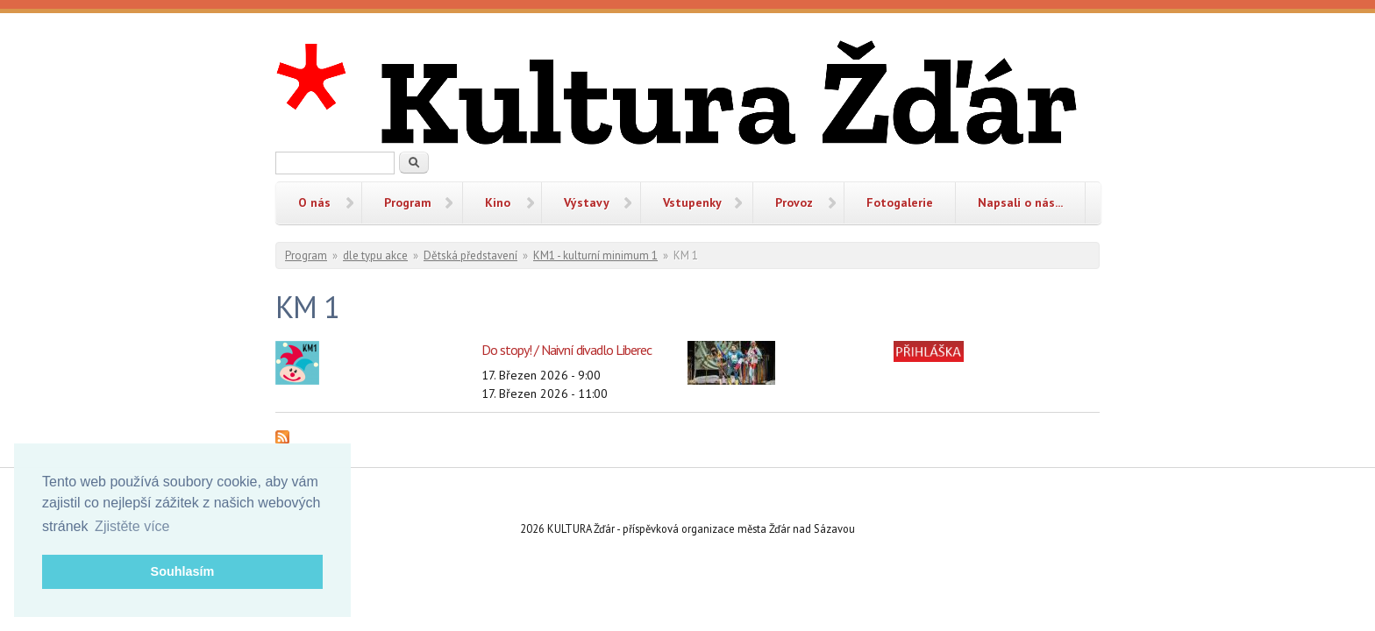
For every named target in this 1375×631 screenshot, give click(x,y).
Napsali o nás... (1020, 202)
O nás (314, 202)
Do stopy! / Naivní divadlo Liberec (566, 349)
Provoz (794, 202)
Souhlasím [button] (183, 571)
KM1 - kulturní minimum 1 (595, 255)
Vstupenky (692, 202)
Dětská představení (470, 255)
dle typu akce (375, 255)
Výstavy (586, 202)
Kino (497, 202)
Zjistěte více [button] (132, 526)
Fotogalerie (899, 202)
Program (407, 202)
